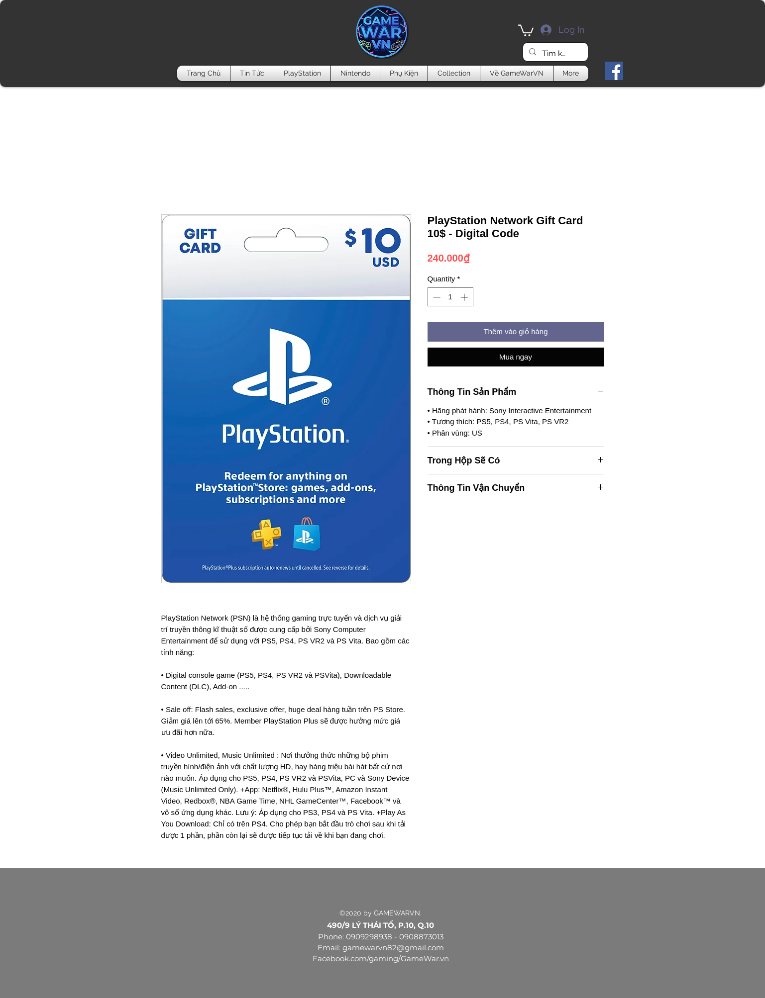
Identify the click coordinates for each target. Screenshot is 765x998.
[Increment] (465, 297)
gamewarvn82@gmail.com (393, 947)
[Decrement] (435, 297)
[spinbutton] (450, 297)
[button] (526, 29)
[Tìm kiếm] (554, 54)
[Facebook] (614, 71)
